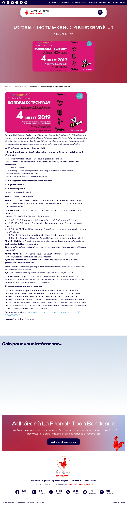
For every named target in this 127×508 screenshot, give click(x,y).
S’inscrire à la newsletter (99, 2)
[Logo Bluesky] (21, 2)
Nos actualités (20, 87)
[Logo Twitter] (16, 2)
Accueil (8, 87)
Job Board (75, 481)
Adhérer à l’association (58, 2)
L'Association (89, 481)
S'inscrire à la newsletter (81, 485)
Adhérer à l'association (43, 485)
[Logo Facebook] (3, 2)
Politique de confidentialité (25, 502)
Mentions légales (8, 502)
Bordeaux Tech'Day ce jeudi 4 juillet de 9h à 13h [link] (50, 87)
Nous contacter (79, 2)
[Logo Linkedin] (12, 2)
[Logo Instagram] (7, 2)
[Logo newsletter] (25, 2)
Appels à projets (60, 481)
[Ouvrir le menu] (100, 12)
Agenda (46, 481)
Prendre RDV (119, 2)
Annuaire (35, 481)
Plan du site (40, 502)
